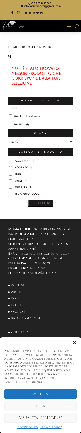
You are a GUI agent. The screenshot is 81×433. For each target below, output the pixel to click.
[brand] (40, 142)
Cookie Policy (27, 427)
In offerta (21, 124)
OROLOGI (21, 187)
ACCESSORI (22, 160)
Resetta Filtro (40, 203)
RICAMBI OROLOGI (27, 193)
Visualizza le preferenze (40, 417)
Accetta (40, 394)
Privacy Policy (51, 427)
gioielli (19, 180)
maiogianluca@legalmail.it (39, 273)
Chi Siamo (19, 332)
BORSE (19, 174)
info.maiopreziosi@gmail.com (44, 253)
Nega (40, 406)
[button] (74, 343)
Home (12, 47)
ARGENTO (21, 167)
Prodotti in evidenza (27, 116)
